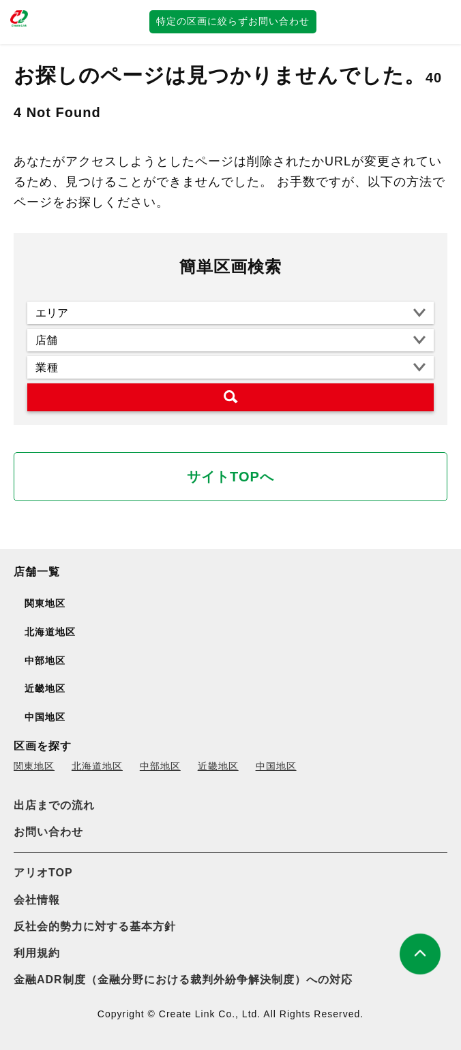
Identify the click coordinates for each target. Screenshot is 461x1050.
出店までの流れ (54, 805)
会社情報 (37, 900)
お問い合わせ (48, 832)
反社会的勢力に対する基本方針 (95, 926)
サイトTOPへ (230, 476)
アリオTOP (43, 872)
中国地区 (276, 766)
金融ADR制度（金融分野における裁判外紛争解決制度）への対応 (183, 979)
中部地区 (160, 766)
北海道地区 (97, 766)
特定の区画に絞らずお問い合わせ (233, 21)
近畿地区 (218, 766)
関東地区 (34, 766)
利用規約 (37, 953)
